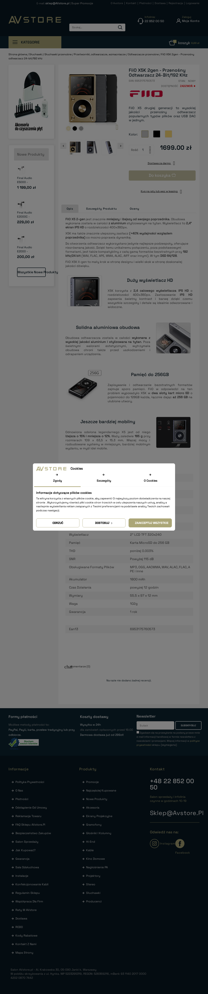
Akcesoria (92, 807)
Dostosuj (104, 523)
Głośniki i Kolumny (98, 833)
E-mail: (53, 3)
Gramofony (93, 824)
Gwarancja (22, 859)
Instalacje (21, 876)
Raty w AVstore (26, 910)
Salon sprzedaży (26, 841)
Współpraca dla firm (29, 901)
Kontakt (157, 769)
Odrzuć (57, 523)
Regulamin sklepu (27, 893)
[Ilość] (143, 150)
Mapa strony (24, 952)
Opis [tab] (70, 208)
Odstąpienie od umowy (31, 807)
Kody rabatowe (26, 935)
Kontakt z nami (25, 944)
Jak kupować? (25, 850)
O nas (19, 790)
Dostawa (21, 918)
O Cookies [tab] (150, 480)
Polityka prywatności (29, 782)
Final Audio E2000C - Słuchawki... (25, 216)
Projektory (92, 876)
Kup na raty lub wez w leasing (162, 191)
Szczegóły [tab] (104, 480)
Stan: (181, 81)
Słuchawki (92, 893)
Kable (89, 850)
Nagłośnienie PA (96, 867)
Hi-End (90, 841)
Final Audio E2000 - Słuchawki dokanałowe (25, 253)
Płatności (21, 799)
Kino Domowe (95, 859)
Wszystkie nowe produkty (31, 272)
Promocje (92, 782)
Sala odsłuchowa (27, 867)
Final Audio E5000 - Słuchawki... (25, 182)
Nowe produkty (96, 799)
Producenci (93, 901)
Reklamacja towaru (28, 816)
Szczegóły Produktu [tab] (101, 208)
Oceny (134, 208)
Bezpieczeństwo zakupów (33, 833)
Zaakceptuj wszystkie (151, 523)
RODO (19, 927)
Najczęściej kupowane (100, 790)
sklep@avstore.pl (177, 813)
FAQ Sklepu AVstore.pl (30, 824)
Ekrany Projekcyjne (98, 816)
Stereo (90, 884)
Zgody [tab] (57, 480)
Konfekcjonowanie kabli (31, 884)
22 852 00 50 (172, 784)
